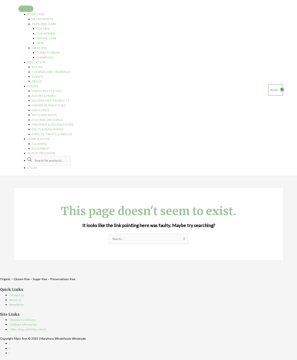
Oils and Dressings (47, 120)
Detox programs (41, 153)
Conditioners (48, 52)
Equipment (41, 148)
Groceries (40, 110)
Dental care (46, 38)
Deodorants (42, 19)
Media (37, 81)
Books (37, 67)
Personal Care (44, 24)
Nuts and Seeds (44, 115)
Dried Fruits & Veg (47, 91)
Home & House (38, 139)
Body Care (35, 14)
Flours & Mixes (44, 96)
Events (38, 76)
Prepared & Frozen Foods (53, 124)
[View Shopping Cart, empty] (275, 90)
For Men (43, 28)
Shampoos (45, 57)
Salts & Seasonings (48, 129)
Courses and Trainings (51, 72)
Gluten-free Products (50, 100)
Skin (40, 43)
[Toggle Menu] (25, 9)
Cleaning (39, 144)
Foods (32, 86)
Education (36, 62)
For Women (45, 33)
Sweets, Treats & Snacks (52, 134)
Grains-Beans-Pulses (49, 105)
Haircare (39, 48)
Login (32, 168)
